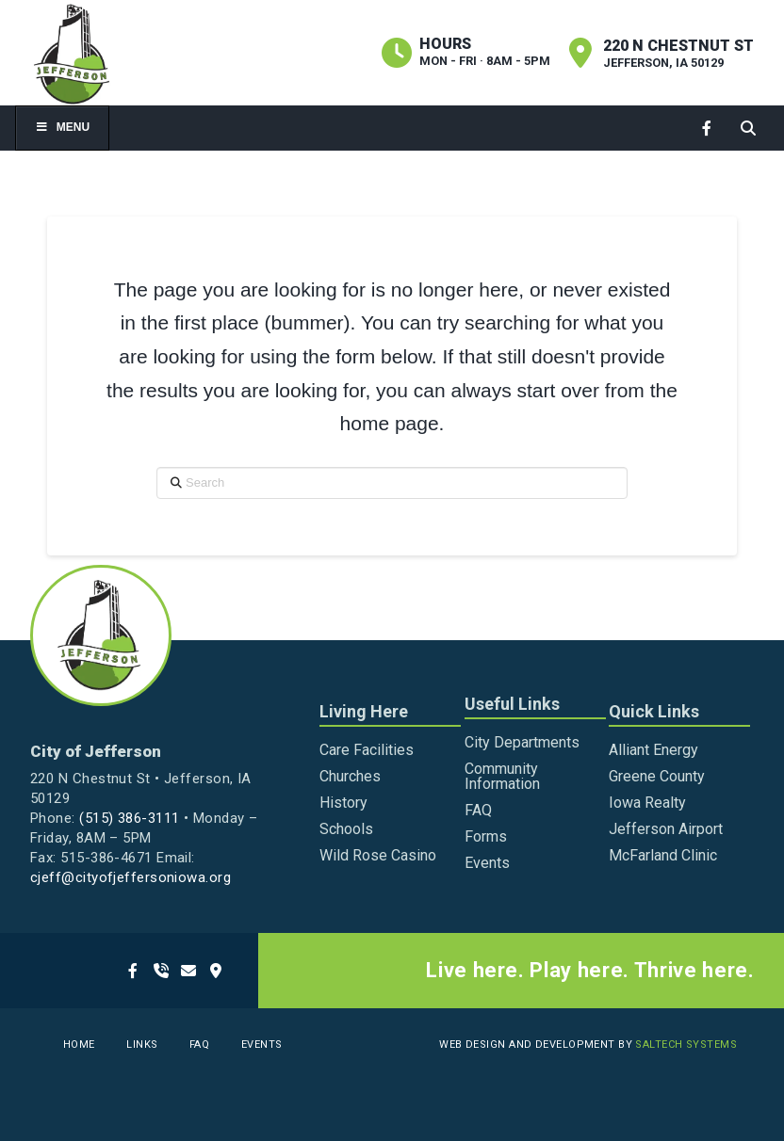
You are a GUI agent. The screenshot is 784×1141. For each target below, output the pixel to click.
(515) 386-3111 (129, 818)
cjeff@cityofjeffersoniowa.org (130, 877)
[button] (748, 127)
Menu (62, 127)
